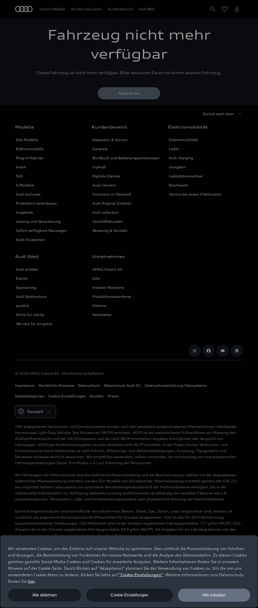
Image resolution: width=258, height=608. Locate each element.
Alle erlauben (214, 595)
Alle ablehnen (44, 595)
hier (31, 581)
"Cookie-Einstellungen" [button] (141, 574)
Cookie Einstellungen (129, 595)
